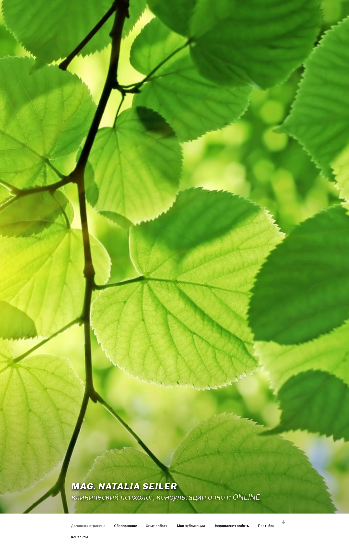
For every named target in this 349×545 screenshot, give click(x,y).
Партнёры (266, 526)
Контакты (79, 537)
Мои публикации (191, 526)
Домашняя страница (88, 526)
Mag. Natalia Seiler (124, 486)
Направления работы (232, 526)
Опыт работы (157, 526)
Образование (125, 526)
